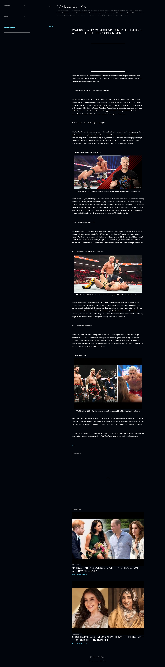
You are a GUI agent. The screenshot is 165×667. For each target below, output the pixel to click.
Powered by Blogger (97, 657)
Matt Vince (102, 661)
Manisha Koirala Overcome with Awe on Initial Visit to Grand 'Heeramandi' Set (108, 638)
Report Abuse (9, 27)
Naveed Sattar (71, 6)
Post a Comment (82, 574)
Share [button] (51, 26)
